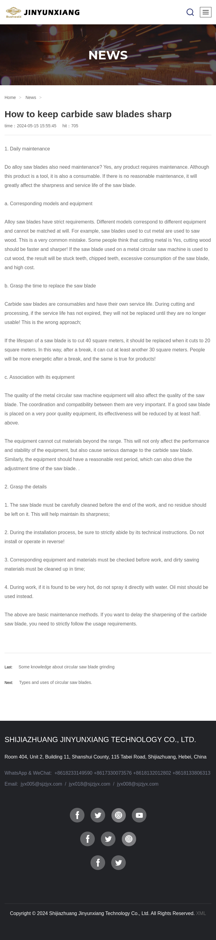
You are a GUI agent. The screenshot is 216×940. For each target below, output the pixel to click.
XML (201, 913)
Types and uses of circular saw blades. (55, 682)
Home (10, 97)
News (31, 97)
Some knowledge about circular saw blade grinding (67, 666)
